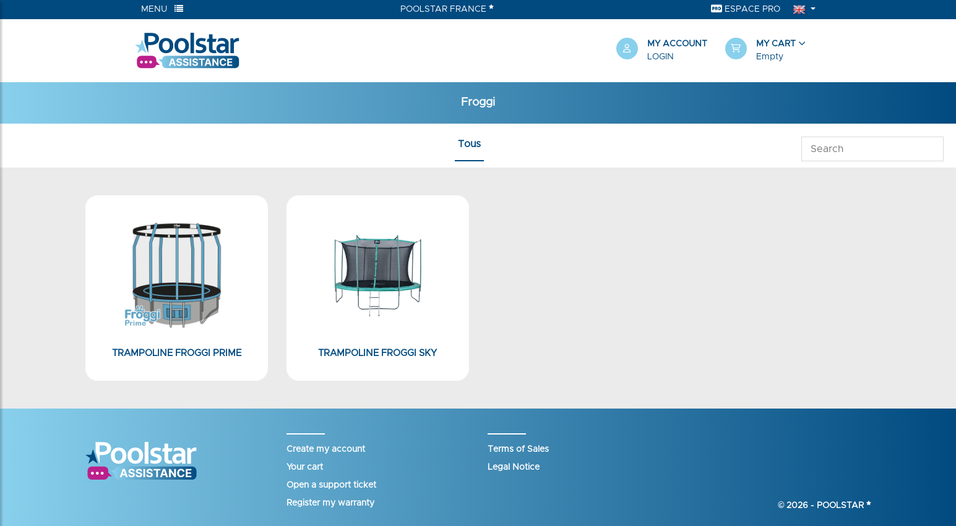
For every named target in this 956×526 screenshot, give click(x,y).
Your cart (304, 467)
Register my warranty (330, 503)
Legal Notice (514, 467)
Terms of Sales (518, 449)
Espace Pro (745, 9)
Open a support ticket (331, 485)
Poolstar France (447, 9)
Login (660, 57)
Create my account (325, 449)
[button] (773, 51)
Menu (162, 9)
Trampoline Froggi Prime (176, 353)
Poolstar (844, 505)
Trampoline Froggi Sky (377, 353)
